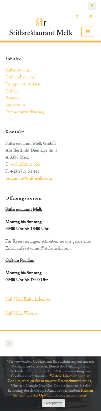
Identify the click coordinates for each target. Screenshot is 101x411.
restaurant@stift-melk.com (28, 178)
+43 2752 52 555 (25, 164)
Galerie (11, 91)
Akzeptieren (53, 403)
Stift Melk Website (21, 313)
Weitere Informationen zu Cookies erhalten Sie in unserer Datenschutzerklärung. (50, 378)
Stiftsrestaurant (18, 70)
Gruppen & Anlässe (23, 84)
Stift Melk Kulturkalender (27, 299)
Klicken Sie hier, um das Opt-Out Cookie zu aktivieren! (53, 393)
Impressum (15, 105)
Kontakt (12, 98)
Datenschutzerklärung (24, 112)
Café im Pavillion (20, 77)
